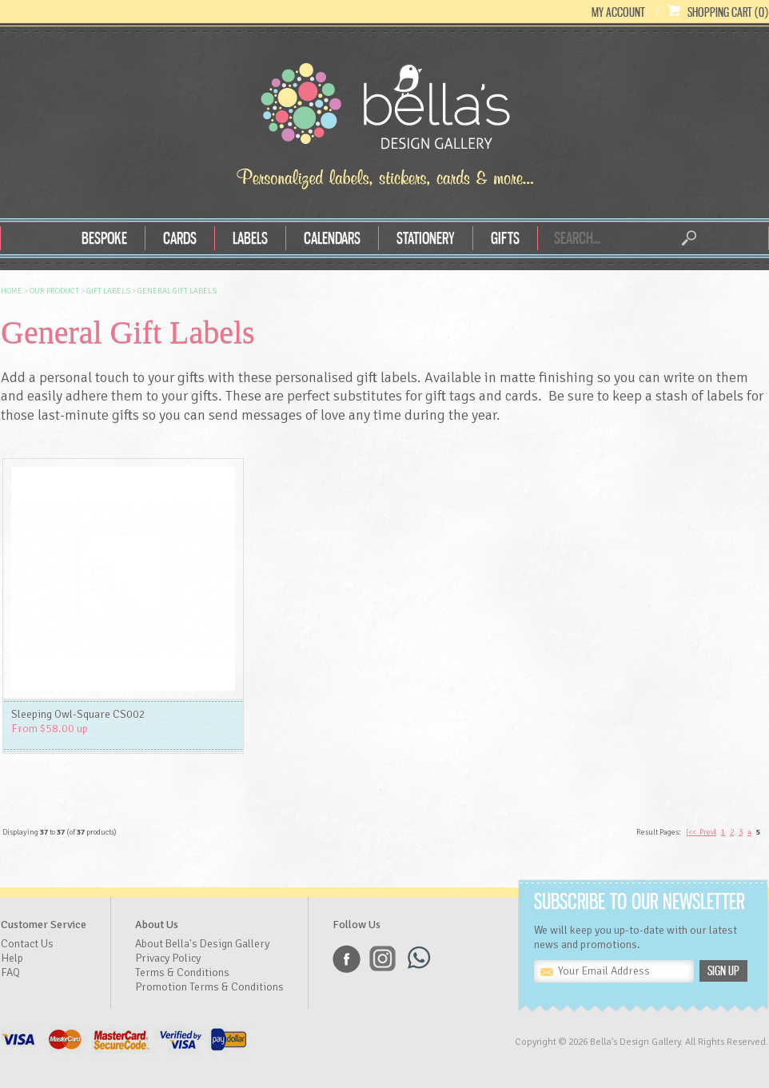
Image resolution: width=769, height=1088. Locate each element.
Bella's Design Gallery (384, 110)
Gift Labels (108, 291)
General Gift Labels (177, 291)
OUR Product (54, 291)
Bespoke (104, 238)
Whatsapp (418, 959)
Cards (180, 238)
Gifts (505, 238)
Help (12, 958)
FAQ (10, 972)
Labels (250, 238)
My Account (618, 12)
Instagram (382, 959)
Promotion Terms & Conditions (209, 987)
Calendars (332, 238)
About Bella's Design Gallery (202, 944)
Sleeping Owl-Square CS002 (78, 714)
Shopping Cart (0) (727, 12)
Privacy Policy (168, 958)
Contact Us (27, 944)
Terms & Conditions (182, 972)
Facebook (347, 959)
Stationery (425, 238)
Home (11, 291)
